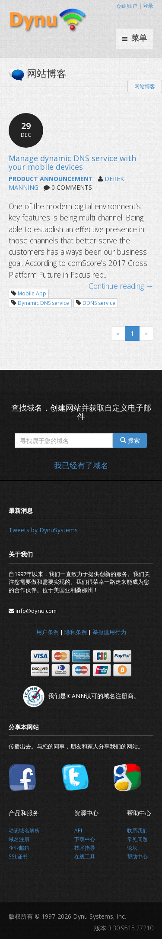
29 (26, 129)
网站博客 (144, 86)
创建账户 (127, 6)
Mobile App (32, 293)
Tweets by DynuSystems (43, 530)
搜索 (130, 440)
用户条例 (47, 632)
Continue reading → (121, 286)
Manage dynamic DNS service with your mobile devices (72, 162)
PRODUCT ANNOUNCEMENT (51, 179)
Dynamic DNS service (43, 303)
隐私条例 (75, 632)
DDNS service (99, 303)
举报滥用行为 (109, 632)
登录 (148, 6)
